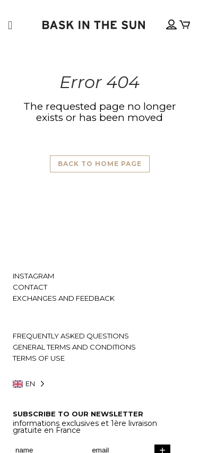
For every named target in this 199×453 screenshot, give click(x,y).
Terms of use (39, 358)
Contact (30, 287)
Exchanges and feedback (64, 298)
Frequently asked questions (71, 336)
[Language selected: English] (99, 384)
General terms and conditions (74, 347)
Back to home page (100, 164)
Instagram (33, 276)
